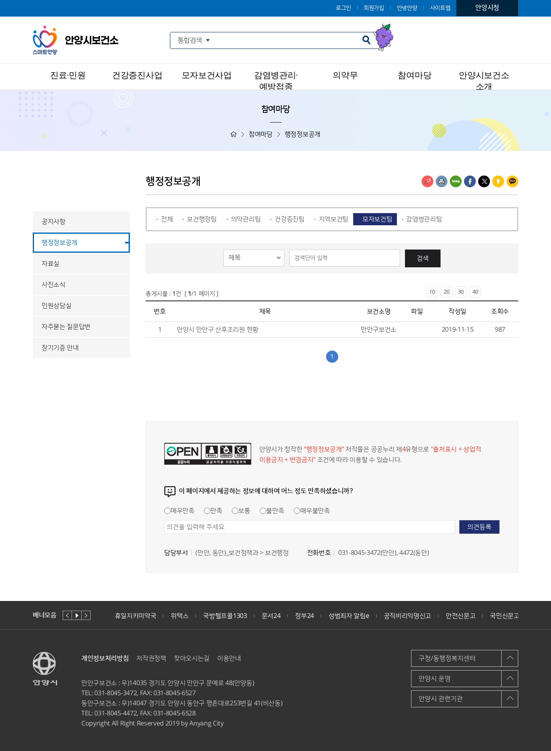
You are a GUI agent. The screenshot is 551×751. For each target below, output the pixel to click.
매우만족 (179, 510)
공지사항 (54, 221)
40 (475, 292)
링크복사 (427, 181)
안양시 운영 (435, 678)
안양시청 (487, 7)
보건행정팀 (201, 219)
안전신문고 (460, 616)
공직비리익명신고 (407, 616)
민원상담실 (56, 305)
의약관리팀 (246, 219)
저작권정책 (151, 658)
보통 (241, 510)
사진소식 (54, 284)
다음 (86, 615)
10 (432, 292)
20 (446, 292)
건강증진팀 (289, 219)
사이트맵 (440, 8)
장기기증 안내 (60, 347)
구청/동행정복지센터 (447, 658)
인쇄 (441, 181)
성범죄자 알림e (348, 616)
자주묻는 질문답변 (66, 326)
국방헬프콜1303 (225, 616)
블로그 (456, 181)
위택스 (180, 616)
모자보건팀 (377, 219)
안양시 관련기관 (441, 698)
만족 (213, 510)
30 (461, 292)
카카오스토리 (498, 181)
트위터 (484, 181)
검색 (423, 258)
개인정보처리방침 (105, 658)
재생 (76, 615)
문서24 (271, 616)
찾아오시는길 (192, 658)
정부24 (304, 616)
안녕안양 (407, 8)
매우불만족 (312, 510)
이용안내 (229, 658)
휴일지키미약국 (136, 616)
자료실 (50, 263)
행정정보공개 (59, 242)
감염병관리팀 (424, 219)
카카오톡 (512, 181)
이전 (67, 615)
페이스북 (470, 181)
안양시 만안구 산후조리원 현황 (218, 329)
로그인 (343, 8)
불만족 (272, 510)
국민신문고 (504, 616)
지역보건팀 (333, 219)
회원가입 (374, 8)
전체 (167, 219)
